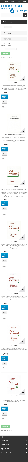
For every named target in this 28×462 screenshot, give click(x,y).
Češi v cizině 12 (14, 396)
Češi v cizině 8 (14, 293)
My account (5, 449)
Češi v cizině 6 (14, 186)
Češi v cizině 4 (14, 82)
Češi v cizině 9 (14, 345)
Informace (7, 39)
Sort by (2, 49)
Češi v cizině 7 (14, 241)
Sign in (24, 1)
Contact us (7, 1)
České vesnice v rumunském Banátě (14, 134)
